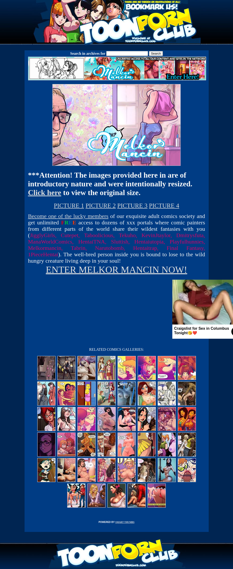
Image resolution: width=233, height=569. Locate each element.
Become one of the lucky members (68, 216)
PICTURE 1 (69, 205)
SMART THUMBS (124, 522)
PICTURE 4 (164, 205)
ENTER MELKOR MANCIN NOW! (116, 269)
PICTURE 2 (100, 205)
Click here (44, 192)
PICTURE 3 (132, 205)
